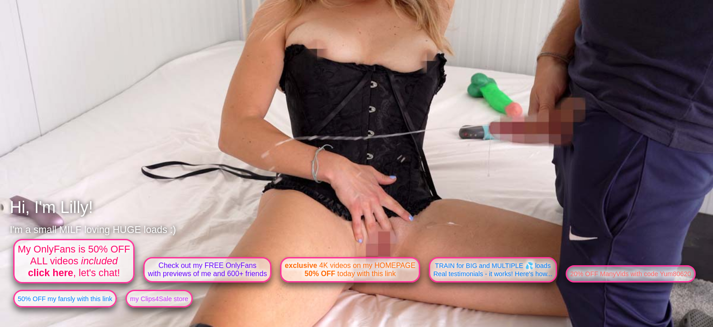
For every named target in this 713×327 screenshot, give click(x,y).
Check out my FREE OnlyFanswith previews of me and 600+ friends (207, 269)
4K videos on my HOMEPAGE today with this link (350, 269)
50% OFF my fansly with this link (65, 298)
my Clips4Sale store (159, 298)
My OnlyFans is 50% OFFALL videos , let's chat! (74, 260)
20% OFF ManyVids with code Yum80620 (630, 273)
